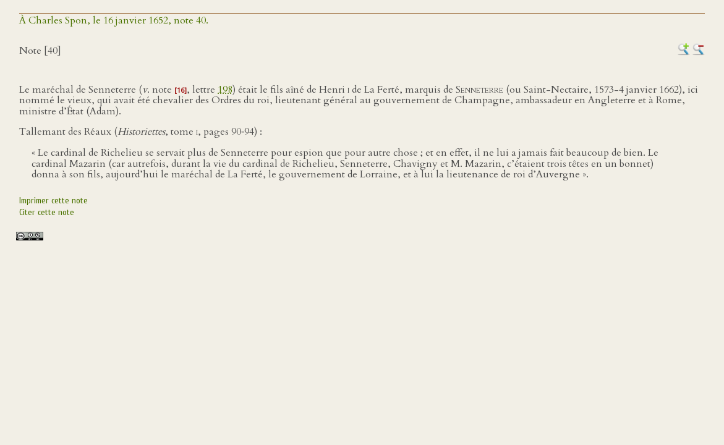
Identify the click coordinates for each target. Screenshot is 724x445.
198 (225, 89)
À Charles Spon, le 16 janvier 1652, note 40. (113, 20)
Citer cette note (46, 212)
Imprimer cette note (53, 200)
